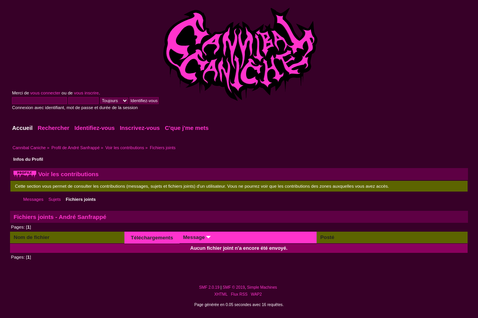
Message (197, 237)
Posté (327, 237)
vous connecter (45, 93)
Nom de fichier (32, 237)
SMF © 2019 (234, 287)
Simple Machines (262, 287)
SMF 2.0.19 (209, 287)
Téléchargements (152, 238)
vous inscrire (86, 93)
